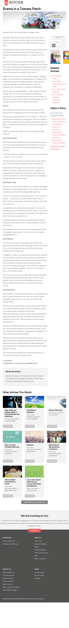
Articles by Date (39, 575)
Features (15, 419)
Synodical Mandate (40, 550)
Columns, (20, 32)
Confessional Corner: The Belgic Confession (59, 135)
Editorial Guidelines (41, 544)
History (37, 547)
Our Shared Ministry (55, 453)
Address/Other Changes (10, 590)
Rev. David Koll (53, 415)
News (36, 488)
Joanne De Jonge (34, 32)
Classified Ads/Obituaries (10, 544)
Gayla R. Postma (31, 490)
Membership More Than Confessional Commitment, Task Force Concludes (59, 124)
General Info (38, 541)
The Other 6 (35, 417)
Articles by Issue (40, 572)
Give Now (34, 530)
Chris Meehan (53, 455)
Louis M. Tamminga (32, 419)
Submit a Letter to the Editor (11, 587)
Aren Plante (8, 453)
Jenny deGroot (31, 451)
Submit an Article (8, 581)
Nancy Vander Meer (10, 490)
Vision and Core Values (41, 552)
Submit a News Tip (8, 572)
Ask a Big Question (8, 575)
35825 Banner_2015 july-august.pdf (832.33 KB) (21, 363)
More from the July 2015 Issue (34, 502)
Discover (25, 32)
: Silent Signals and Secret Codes (59, 84)
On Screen (37, 449)
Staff (36, 555)
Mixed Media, (30, 449)
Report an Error (7, 584)
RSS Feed (37, 578)
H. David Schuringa (10, 421)
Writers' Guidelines (40, 558)
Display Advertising (9, 541)
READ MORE (8, 426)
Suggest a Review (8, 578)
